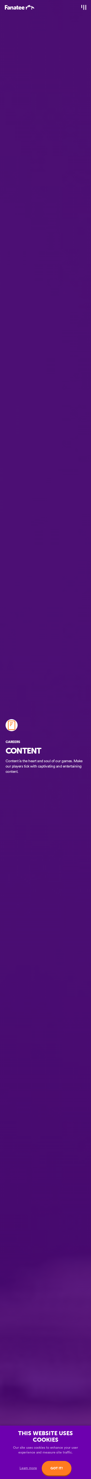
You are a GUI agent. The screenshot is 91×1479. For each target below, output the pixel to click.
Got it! (56, 1468)
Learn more (28, 1468)
